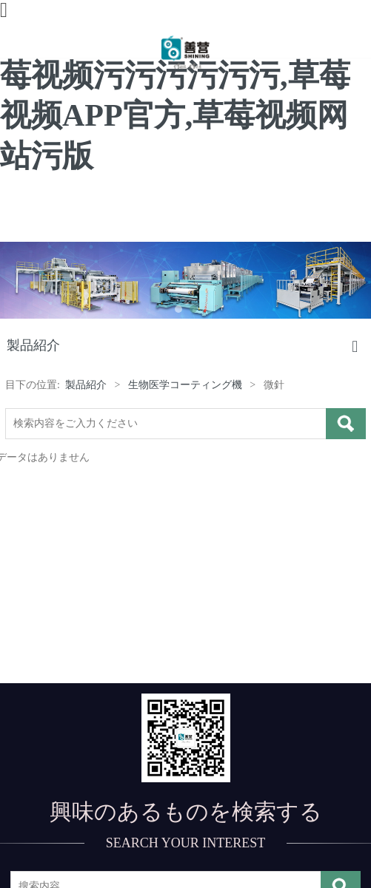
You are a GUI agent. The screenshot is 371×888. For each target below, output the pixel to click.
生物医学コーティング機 (185, 384)
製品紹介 (86, 384)
